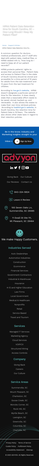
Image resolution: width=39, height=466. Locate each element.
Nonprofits (19, 304)
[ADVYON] (14, 5)
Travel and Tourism (19, 317)
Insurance (19, 283)
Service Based (19, 313)
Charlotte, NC (19, 430)
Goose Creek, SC (19, 400)
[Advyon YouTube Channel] (27, 168)
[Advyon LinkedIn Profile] (12, 168)
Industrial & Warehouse (19, 279)
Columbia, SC (19, 426)
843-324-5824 (21, 192)
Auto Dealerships (19, 253)
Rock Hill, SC (19, 409)
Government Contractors (19, 275)
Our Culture (26, 177)
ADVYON (14, 455)
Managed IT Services (19, 331)
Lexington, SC (19, 417)
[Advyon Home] (19, 158)
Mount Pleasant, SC (19, 392)
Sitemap (29, 450)
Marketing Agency (19, 336)
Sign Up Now (25, 141)
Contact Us (26, 182)
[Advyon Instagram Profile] (23, 168)
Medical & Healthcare (19, 300)
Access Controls (19, 353)
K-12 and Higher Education (19, 287)
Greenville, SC (19, 421)
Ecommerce (19, 266)
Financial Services (19, 270)
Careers (19, 369)
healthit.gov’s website (24, 107)
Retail (19, 309)
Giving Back (12, 177)
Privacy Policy (11, 443)
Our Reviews (13, 182)
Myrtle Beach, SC (19, 413)
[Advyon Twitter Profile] (16, 168)
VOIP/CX (19, 344)
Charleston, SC (19, 396)
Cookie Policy (11, 446)
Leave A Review (22, 199)
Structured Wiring (19, 348)
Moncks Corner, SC (19, 404)
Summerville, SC (19, 387)
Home (4, 45)
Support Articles (14, 45)
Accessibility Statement (15, 450)
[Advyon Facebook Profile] (19, 168)
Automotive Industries (19, 258)
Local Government (19, 296)
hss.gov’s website (21, 90)
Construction (19, 262)
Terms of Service (24, 443)
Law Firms (19, 292)
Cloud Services (19, 340)
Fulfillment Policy (24, 446)
